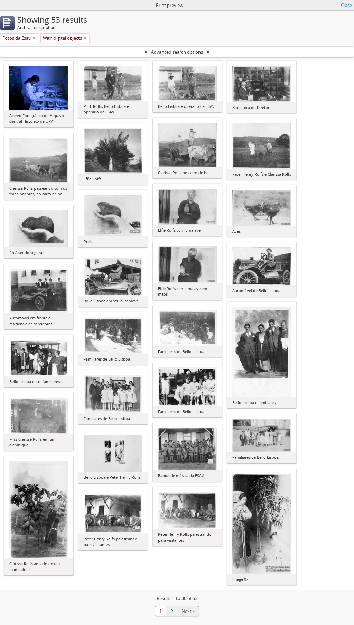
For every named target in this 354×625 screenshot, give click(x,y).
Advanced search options (177, 52)
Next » (188, 611)
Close (346, 5)
